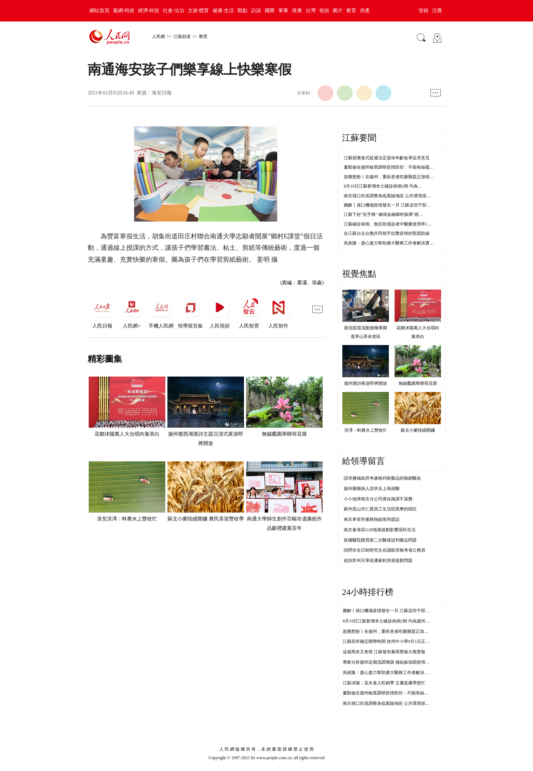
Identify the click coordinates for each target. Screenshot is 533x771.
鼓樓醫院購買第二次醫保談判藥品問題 (380, 540)
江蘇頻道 (182, 36)
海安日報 (162, 93)
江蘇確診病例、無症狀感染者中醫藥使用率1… (388, 224)
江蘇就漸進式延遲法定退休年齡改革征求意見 (387, 157)
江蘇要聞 (359, 137)
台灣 (310, 10)
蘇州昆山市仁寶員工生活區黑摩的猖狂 (380, 508)
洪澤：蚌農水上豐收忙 (365, 430)
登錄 (424, 10)
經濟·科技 (149, 10)
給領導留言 (363, 461)
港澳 (297, 10)
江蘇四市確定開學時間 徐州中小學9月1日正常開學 (390, 641)
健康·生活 (223, 10)
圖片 (338, 10)
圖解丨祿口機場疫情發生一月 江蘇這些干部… (387, 205)
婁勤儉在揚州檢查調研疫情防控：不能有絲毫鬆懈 (390, 692)
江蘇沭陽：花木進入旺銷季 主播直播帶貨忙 (384, 682)
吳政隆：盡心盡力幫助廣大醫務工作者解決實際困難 (392, 672)
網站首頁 (99, 10)
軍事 (283, 10)
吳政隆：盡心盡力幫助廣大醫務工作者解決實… (389, 243)
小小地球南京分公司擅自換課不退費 (378, 498)
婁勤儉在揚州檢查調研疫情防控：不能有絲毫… (389, 167)
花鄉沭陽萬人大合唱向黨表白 (127, 434)
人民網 (158, 36)
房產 (365, 10)
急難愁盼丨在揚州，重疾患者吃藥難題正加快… (389, 176)
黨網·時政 (124, 10)
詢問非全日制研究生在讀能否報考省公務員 (384, 550)
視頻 (324, 10)
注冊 (437, 10)
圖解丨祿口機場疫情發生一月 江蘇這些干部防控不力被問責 (399, 610)
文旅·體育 (198, 10)
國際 (270, 10)
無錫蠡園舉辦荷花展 (284, 434)
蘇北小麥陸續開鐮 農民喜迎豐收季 (205, 519)
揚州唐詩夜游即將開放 (365, 383)
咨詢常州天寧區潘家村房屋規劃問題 (378, 560)
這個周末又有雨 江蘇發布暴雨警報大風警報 (384, 651)
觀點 (243, 10)
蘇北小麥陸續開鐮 (418, 430)
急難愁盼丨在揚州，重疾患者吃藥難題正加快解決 (390, 631)
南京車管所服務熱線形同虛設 (372, 519)
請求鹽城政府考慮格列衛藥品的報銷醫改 (382, 478)
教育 (351, 10)
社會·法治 (173, 10)
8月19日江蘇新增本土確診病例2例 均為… (383, 186)
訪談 (256, 10)
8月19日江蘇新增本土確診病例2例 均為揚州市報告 (390, 621)
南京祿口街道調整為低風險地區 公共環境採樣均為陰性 (395, 703)
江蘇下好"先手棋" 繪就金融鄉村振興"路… (383, 214)
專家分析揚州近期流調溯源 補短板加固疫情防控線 (390, 662)
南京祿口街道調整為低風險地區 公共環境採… (387, 195)
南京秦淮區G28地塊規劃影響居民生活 (380, 529)
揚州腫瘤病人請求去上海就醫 (372, 488)
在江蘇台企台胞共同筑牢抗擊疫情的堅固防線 (387, 233)
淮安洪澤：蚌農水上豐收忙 (127, 519)
